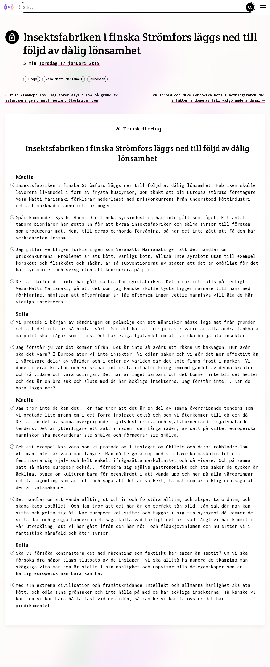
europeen (97, 79)
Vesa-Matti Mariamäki (64, 79)
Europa (32, 79)
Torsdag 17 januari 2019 (69, 63)
